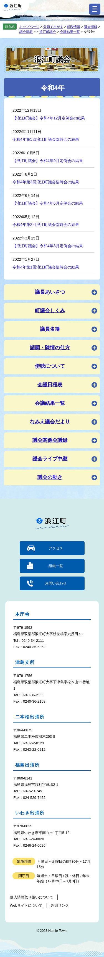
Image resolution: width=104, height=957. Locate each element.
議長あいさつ (50, 292)
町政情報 (73, 27)
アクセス (56, 548)
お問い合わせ (56, 583)
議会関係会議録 (49, 440)
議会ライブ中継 (49, 458)
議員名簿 (50, 329)
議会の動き (49, 477)
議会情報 (90, 27)
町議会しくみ (50, 310)
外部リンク (60, 905)
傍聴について (50, 366)
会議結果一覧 (70, 32)
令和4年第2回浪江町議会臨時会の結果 (45, 224)
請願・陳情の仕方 (50, 347)
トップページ (29, 27)
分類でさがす (53, 27)
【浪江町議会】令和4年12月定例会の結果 (48, 118)
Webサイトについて (26, 905)
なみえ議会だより (50, 421)
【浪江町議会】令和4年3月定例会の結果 (47, 246)
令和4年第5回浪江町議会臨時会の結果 (45, 139)
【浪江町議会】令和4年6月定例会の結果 (47, 203)
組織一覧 (56, 566)
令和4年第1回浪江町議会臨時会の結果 (45, 267)
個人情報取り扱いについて (31, 897)
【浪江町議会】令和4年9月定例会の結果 (47, 160)
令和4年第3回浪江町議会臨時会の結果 (45, 182)
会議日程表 (49, 384)
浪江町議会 (47, 32)
